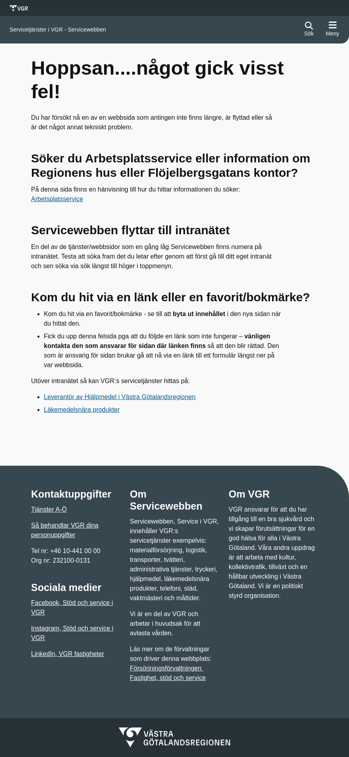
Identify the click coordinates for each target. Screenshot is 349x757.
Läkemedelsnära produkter (82, 409)
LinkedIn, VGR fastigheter (67, 653)
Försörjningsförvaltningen (166, 668)
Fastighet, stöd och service (168, 677)
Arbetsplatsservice (57, 199)
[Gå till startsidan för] (58, 30)
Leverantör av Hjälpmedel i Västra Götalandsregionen (120, 396)
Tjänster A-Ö (49, 509)
